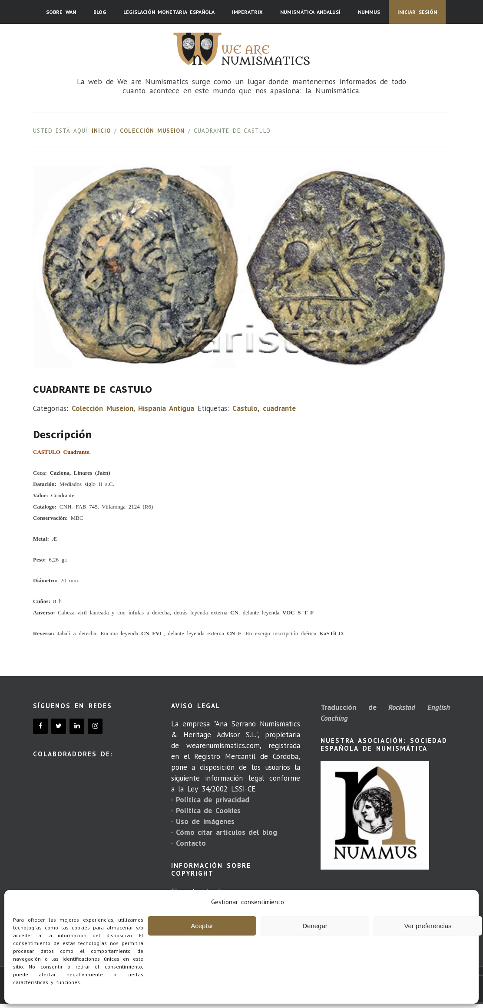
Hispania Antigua (166, 408)
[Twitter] (58, 726)
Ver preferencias (427, 925)
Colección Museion (152, 131)
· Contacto (188, 843)
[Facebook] (40, 726)
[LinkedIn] (76, 726)
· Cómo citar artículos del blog (224, 832)
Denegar (315, 925)
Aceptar (202, 925)
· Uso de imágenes (203, 821)
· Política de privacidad (210, 799)
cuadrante (279, 408)
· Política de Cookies (206, 810)
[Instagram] (95, 726)
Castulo (245, 408)
